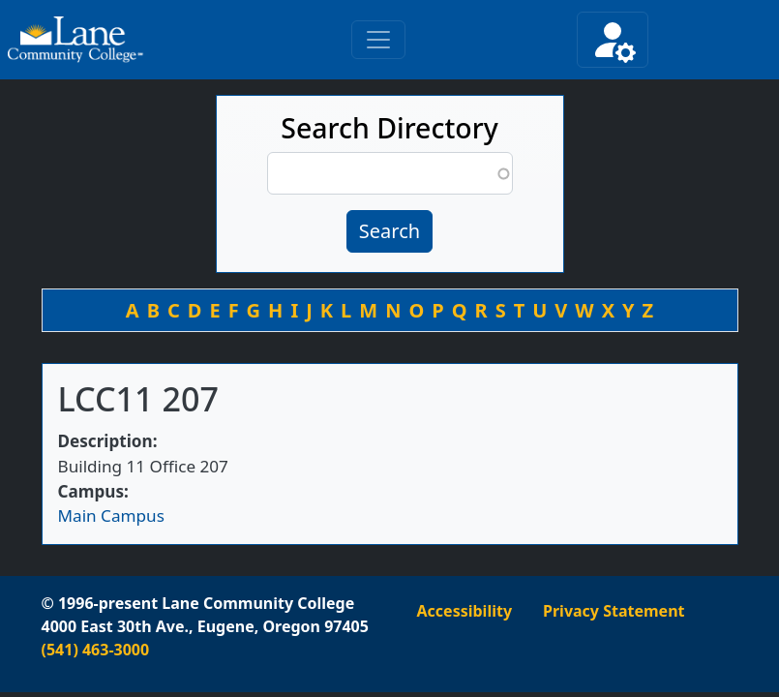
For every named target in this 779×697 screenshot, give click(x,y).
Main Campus (111, 515)
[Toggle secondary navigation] (612, 40)
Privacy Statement (613, 610)
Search (389, 231)
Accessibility (465, 610)
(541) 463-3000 (96, 649)
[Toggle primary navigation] (378, 39)
